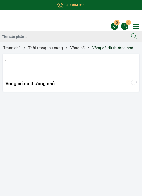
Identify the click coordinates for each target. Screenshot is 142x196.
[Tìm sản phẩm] (63, 36)
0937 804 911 (71, 5)
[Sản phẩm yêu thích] (114, 26)
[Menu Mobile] (134, 26)
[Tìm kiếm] (134, 36)
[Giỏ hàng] (124, 26)
